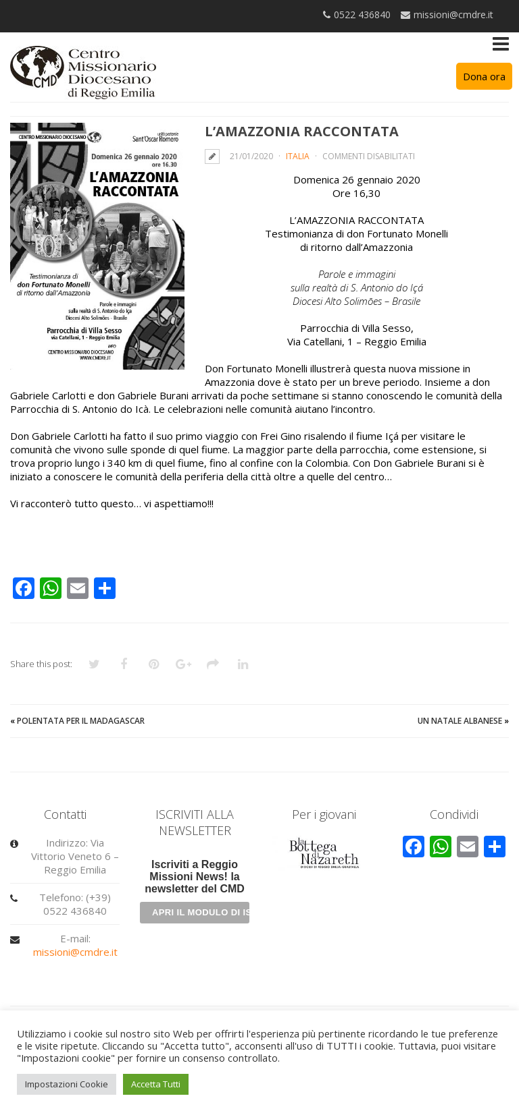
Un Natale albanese (460, 720)
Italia (298, 156)
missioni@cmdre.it (75, 952)
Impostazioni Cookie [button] (66, 1084)
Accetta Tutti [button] (155, 1084)
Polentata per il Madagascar (81, 720)
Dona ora (484, 76)
